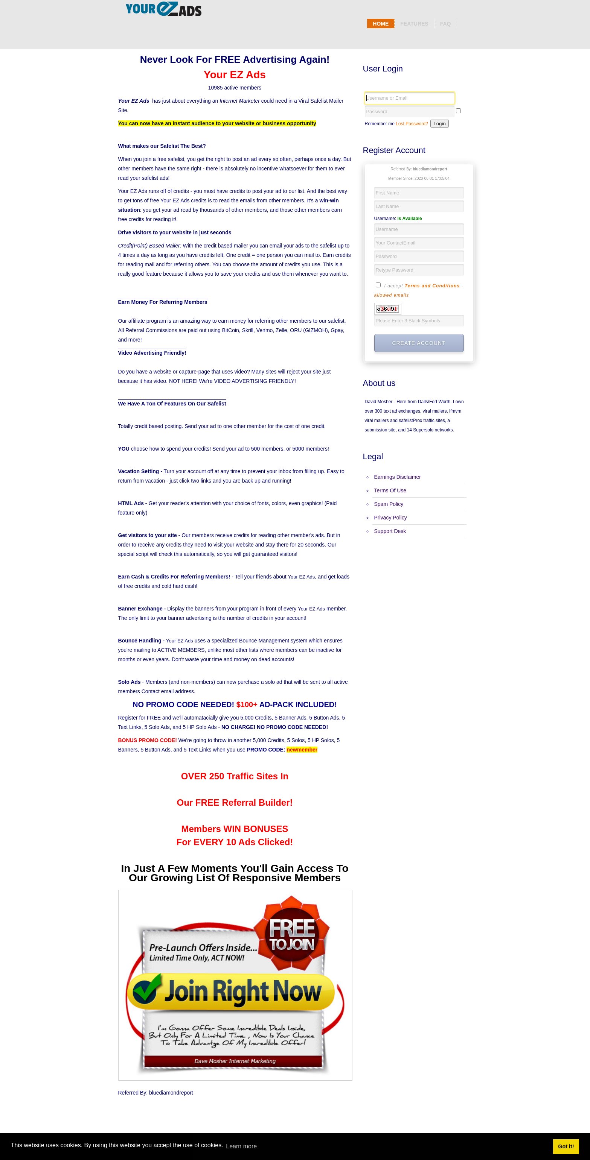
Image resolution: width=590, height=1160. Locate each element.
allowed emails (391, 295)
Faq (445, 23)
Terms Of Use (390, 490)
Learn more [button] (241, 1146)
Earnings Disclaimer (397, 477)
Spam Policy (389, 504)
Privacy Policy (390, 518)
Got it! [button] (566, 1146)
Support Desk (390, 531)
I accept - (418, 289)
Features (414, 23)
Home (381, 23)
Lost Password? (412, 123)
